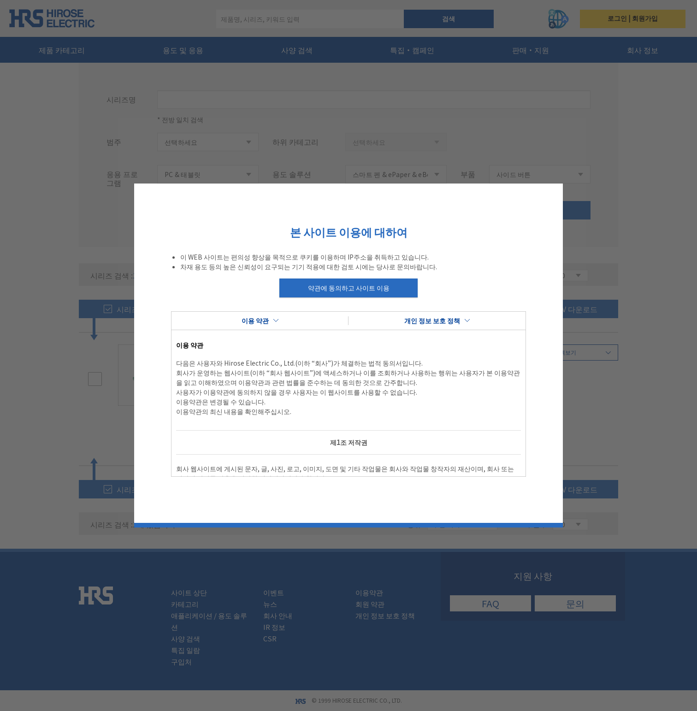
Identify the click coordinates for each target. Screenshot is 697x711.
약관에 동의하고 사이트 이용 (349, 287)
